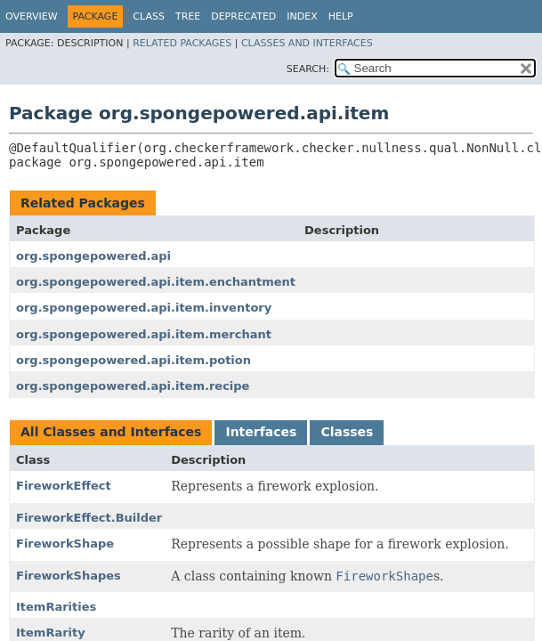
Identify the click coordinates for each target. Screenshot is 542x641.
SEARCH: (308, 69)
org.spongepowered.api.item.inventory (143, 307)
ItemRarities (56, 606)
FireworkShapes (68, 575)
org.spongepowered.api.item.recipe (132, 386)
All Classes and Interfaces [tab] (110, 432)
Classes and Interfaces (307, 43)
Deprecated (243, 16)
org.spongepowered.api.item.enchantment (155, 281)
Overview (31, 16)
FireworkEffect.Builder (89, 517)
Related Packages (182, 43)
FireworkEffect (63, 485)
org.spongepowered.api (93, 256)
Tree (187, 16)
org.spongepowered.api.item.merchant (143, 334)
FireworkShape (65, 543)
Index (302, 16)
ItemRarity (50, 632)
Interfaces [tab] (260, 432)
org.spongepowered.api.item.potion (133, 360)
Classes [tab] (346, 432)
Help (340, 16)
